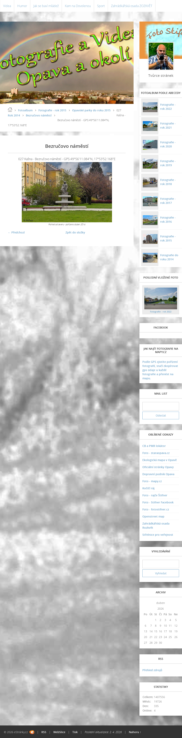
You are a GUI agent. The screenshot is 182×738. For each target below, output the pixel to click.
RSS (43, 732)
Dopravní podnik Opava (158, 474)
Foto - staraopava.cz (156, 453)
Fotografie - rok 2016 (168, 219)
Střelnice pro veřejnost (157, 534)
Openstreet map (153, 516)
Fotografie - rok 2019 (168, 163)
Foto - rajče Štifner (154, 495)
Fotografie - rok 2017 (168, 201)
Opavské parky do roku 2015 (91, 110)
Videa (7, 6)
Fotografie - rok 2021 (168, 125)
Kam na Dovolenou (78, 6)
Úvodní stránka (10, 109)
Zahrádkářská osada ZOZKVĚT (131, 6)
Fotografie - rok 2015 (52, 110)
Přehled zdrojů (152, 670)
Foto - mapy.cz (152, 481)
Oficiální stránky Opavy (158, 467)
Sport (101, 6)
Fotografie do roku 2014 (169, 257)
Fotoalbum (25, 110)
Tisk (75, 732)
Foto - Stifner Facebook (158, 502)
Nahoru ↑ (135, 732)
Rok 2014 (14, 115)
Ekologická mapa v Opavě (159, 460)
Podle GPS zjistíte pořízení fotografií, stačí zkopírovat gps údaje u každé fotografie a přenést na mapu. (160, 370)
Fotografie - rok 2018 (168, 182)
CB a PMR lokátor (154, 446)
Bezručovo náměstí (39, 115)
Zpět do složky (75, 232)
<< (145, 603)
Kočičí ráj (148, 488)
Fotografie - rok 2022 (168, 107)
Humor (22, 6)
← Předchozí (16, 232)
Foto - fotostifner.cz (155, 509)
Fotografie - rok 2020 (168, 144)
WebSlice (59, 732)
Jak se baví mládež (46, 6)
